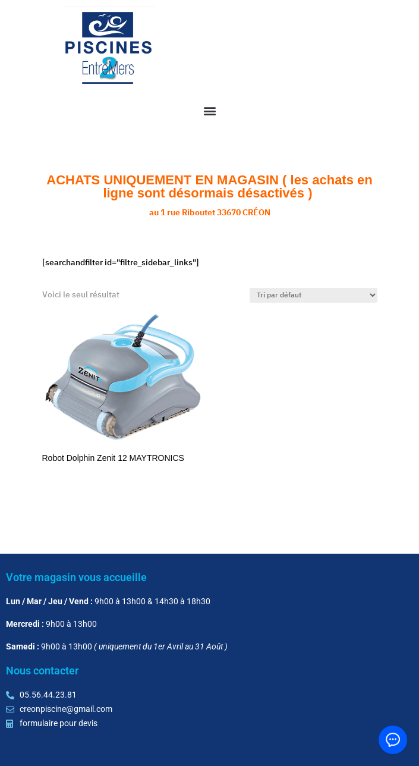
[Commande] (313, 295)
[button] (209, 110)
